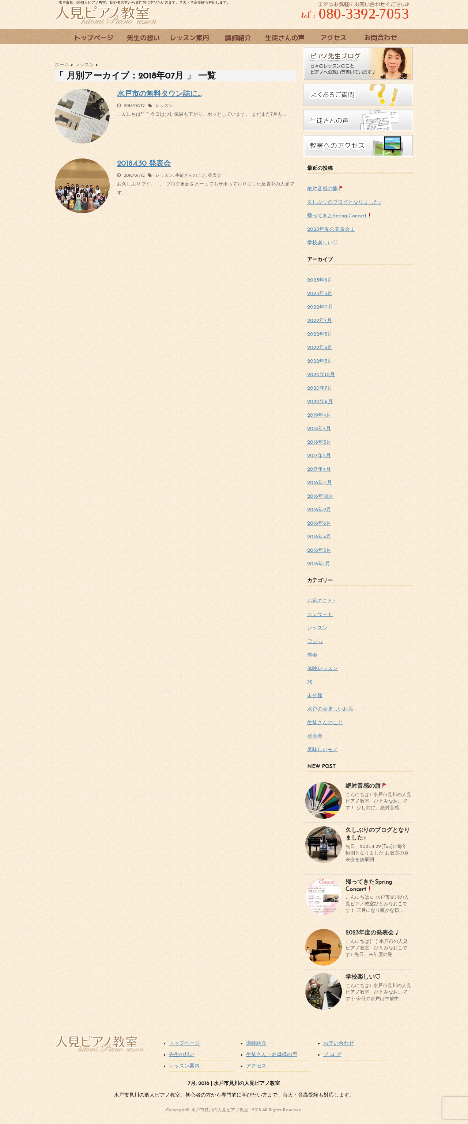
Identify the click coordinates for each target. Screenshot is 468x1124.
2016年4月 (319, 537)
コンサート (320, 615)
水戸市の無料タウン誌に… (159, 94)
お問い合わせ (338, 1043)
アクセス (256, 1066)
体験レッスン (322, 669)
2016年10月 (320, 496)
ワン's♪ (315, 642)
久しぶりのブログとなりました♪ (344, 202)
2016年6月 (319, 523)
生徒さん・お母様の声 (271, 1055)
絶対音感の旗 (325, 189)
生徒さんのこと (190, 175)
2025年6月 (319, 280)
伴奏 (312, 655)
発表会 (214, 175)
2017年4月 (319, 469)
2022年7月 (319, 321)
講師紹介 (256, 1043)
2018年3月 (319, 442)
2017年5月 (319, 456)
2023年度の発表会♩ (331, 229)
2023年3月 (319, 294)
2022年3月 (319, 361)
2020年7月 (319, 388)
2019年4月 (319, 415)
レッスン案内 (184, 1066)
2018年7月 (319, 429)
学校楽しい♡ (322, 243)
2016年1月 (318, 564)
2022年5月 (319, 334)
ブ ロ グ (332, 1055)
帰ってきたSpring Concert (339, 216)
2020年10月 (321, 375)
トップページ (184, 1043)
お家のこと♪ (321, 601)
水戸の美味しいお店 (330, 709)
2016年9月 (319, 510)
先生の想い (182, 1055)
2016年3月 (319, 550)
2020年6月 (320, 402)
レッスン (164, 106)
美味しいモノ (322, 750)
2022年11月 (320, 307)
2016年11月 (319, 483)
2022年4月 (319, 348)
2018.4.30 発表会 (144, 164)
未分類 (314, 696)
